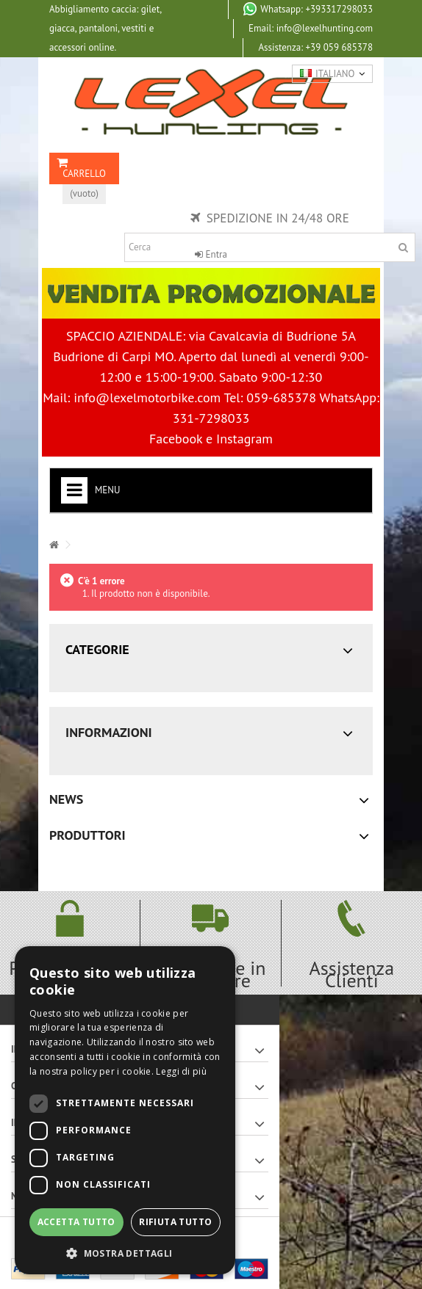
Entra (211, 254)
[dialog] (125, 1110)
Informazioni (108, 732)
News (66, 799)
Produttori (87, 835)
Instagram (244, 438)
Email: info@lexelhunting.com (310, 28)
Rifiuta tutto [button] (175, 1222)
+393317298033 (308, 8)
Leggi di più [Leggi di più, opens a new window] (181, 1071)
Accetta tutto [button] (76, 1222)
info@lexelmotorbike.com (147, 397)
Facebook (175, 438)
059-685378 (281, 397)
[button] (125, 1253)
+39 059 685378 (315, 47)
